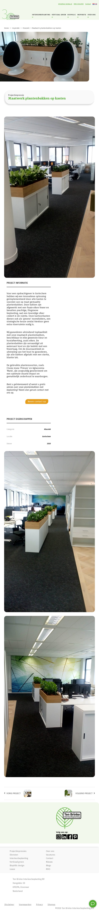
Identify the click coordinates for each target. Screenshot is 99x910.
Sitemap (51, 904)
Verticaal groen (17, 862)
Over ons (50, 851)
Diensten (14, 855)
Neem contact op (37, 401)
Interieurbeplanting (19, 858)
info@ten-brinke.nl (65, 4)
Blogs (48, 865)
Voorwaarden (25, 904)
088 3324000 (79, 4)
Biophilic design (17, 865)
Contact (88, 4)
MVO (48, 869)
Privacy (39, 904)
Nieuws (49, 862)
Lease (12, 869)
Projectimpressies (18, 851)
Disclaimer (9, 904)
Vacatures (50, 855)
